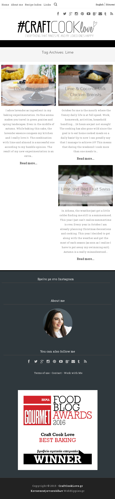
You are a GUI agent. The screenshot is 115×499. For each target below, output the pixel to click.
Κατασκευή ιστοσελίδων (47, 491)
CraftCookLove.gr (70, 486)
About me (17, 4)
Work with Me (73, 372)
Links (47, 4)
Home (5, 4)
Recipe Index (33, 4)
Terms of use (42, 372)
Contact (57, 372)
